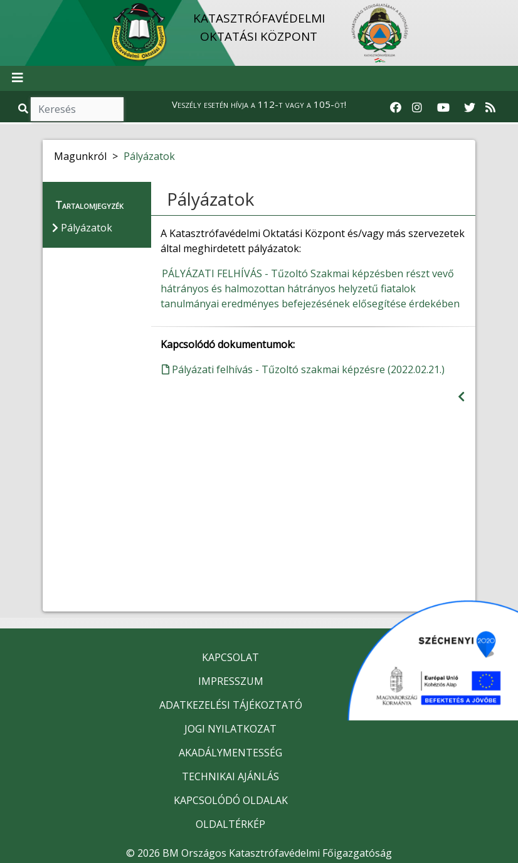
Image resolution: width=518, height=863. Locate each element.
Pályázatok (149, 156)
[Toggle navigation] (17, 78)
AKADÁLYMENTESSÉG (230, 753)
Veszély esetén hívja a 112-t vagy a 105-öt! (259, 104)
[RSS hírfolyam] (490, 108)
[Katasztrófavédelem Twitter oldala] (470, 108)
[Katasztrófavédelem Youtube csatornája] (443, 108)
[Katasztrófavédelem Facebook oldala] (396, 108)
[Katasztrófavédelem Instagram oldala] (417, 108)
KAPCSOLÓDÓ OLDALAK (231, 800)
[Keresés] (77, 109)
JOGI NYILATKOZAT (230, 729)
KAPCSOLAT (230, 657)
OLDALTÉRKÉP (230, 824)
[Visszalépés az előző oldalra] (461, 396)
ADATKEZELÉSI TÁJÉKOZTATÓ (230, 705)
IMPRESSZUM (230, 681)
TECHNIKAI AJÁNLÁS (230, 776)
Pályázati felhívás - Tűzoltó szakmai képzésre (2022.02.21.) (303, 369)
